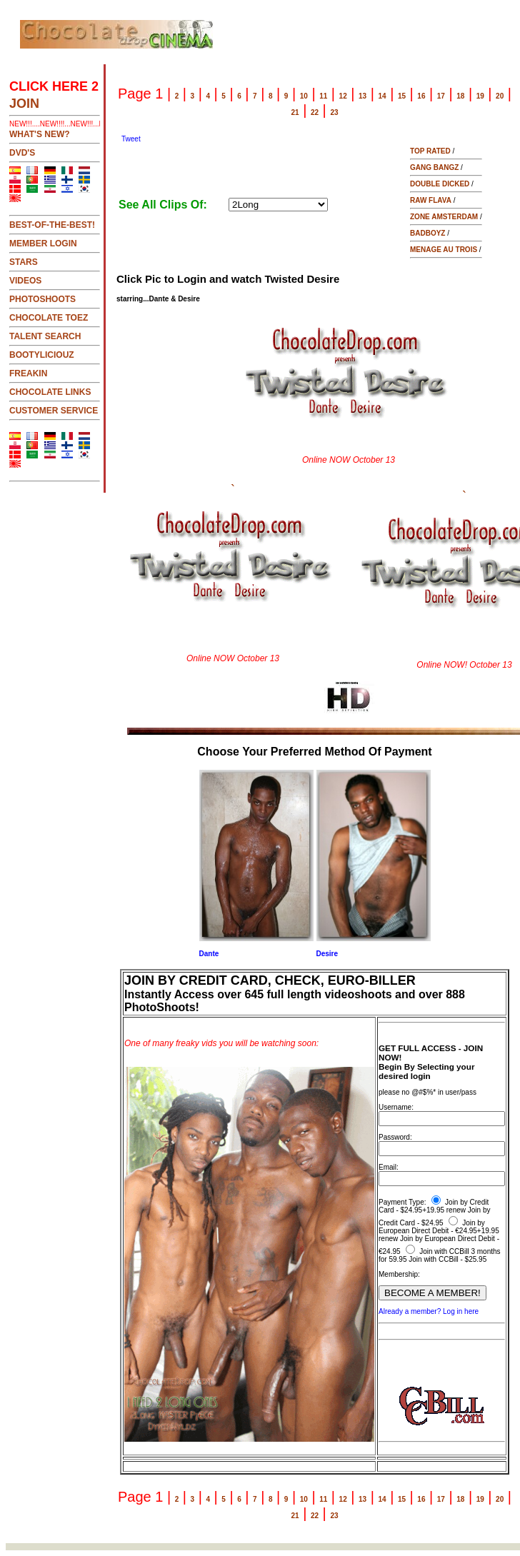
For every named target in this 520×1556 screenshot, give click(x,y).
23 (334, 112)
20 (500, 96)
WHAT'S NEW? (39, 134)
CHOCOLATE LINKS (50, 392)
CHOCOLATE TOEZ (48, 318)
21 (295, 112)
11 (323, 96)
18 (460, 96)
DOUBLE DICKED (439, 184)
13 (362, 96)
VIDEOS (25, 281)
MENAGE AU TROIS (443, 250)
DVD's (22, 153)
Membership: (399, 1274)
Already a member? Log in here (429, 1311)
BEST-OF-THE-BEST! (52, 225)
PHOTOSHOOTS (42, 299)
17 (441, 96)
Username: (396, 1107)
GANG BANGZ (434, 167)
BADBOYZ (427, 233)
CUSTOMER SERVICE (53, 411)
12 (343, 96)
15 (402, 96)
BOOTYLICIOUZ (41, 355)
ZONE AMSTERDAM (444, 217)
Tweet (131, 139)
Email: (389, 1167)
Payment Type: (402, 1202)
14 (382, 96)
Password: (395, 1137)
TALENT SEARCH (45, 336)
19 (480, 96)
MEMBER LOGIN (43, 244)
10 (304, 96)
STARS (23, 262)
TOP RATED (430, 151)
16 (421, 96)
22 (315, 112)
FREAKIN (28, 373)
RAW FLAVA (430, 200)
